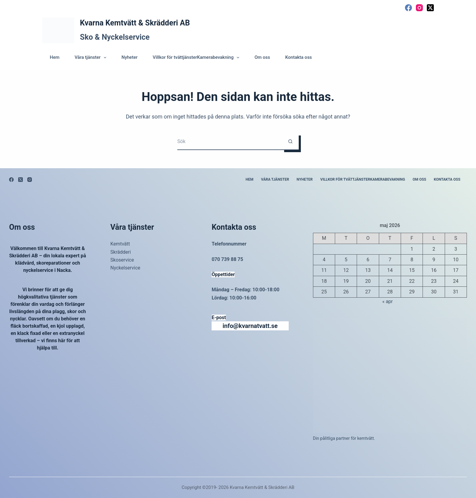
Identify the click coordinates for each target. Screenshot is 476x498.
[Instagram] (419, 7)
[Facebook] (408, 7)
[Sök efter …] (229, 141)
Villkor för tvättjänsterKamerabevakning (197, 57)
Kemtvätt (120, 244)
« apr (387, 301)
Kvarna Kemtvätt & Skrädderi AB (135, 22)
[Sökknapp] (290, 141)
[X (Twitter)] (430, 7)
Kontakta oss (298, 57)
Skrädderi (120, 252)
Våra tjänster (92, 57)
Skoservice (122, 260)
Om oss (262, 57)
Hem (54, 57)
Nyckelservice (125, 268)
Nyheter (129, 57)
